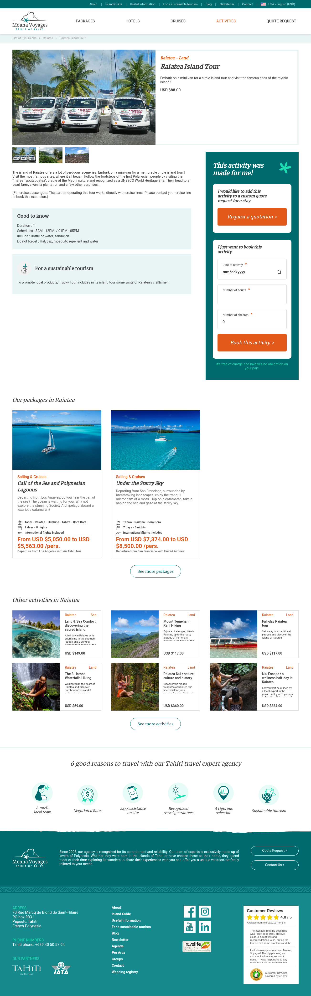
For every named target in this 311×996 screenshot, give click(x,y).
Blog (209, 4)
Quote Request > (274, 851)
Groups (117, 959)
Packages (85, 21)
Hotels (133, 21)
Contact (247, 4)
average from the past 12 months (266, 922)
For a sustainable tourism (180, 4)
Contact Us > (275, 865)
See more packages (156, 571)
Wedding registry (125, 972)
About (93, 4)
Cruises (178, 21)
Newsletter (227, 4)
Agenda (118, 946)
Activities (226, 21)
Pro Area (118, 953)
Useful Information (142, 4)
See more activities (155, 724)
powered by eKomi (276, 974)
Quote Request (281, 21)
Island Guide (113, 4)
